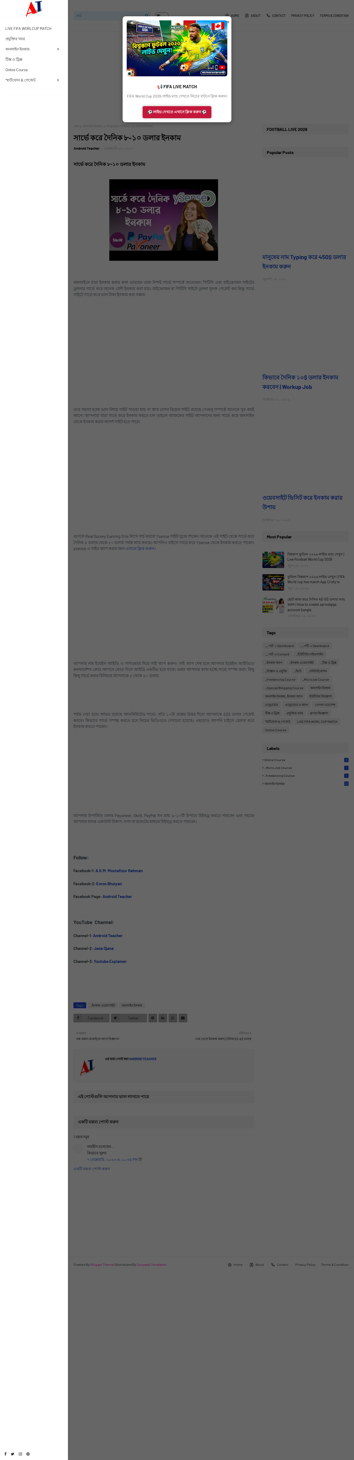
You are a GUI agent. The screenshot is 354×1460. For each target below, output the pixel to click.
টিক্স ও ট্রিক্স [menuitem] (13, 59)
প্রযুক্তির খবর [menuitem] (15, 38)
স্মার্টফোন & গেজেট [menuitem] (20, 80)
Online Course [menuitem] (16, 69)
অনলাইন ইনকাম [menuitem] (17, 49)
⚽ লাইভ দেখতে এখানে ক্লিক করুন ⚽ (177, 111)
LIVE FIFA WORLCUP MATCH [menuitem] (28, 28)
